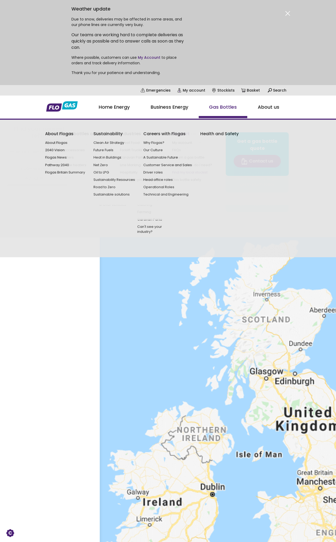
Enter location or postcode (38, 152)
